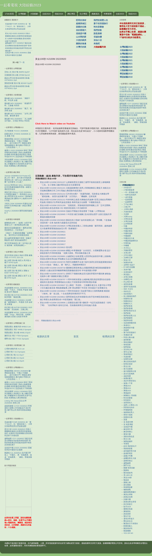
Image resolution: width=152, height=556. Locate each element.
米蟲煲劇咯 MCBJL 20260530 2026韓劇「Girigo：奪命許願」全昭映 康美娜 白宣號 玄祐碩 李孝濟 (18, 315)
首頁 (76, 336)
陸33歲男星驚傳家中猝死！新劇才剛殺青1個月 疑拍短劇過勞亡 (17, 239)
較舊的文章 (109, 336)
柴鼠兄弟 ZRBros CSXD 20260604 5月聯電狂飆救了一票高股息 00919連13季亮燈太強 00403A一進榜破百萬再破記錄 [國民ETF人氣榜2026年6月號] (18, 196)
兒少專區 (83, 14)
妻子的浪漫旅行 (101, 23)
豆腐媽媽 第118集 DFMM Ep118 (17, 75)
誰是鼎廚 (98, 33)
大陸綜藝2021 (126, 64)
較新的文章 (43, 336)
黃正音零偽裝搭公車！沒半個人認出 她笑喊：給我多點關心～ (17, 244)
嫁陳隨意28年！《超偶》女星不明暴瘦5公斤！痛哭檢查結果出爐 (17, 224)
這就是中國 (81, 33)
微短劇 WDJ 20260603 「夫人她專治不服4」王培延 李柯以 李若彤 (18, 120)
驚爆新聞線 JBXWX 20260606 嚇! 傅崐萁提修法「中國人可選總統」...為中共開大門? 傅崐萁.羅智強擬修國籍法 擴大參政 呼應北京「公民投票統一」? (17, 143)
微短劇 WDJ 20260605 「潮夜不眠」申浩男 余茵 (17, 99)
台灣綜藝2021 (126, 60)
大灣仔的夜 (81, 47)
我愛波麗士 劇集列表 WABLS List (17, 327)
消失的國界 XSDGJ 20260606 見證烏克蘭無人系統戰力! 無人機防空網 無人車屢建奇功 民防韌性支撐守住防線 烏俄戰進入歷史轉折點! (18, 163)
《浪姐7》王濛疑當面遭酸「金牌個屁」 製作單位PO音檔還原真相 (18, 234)
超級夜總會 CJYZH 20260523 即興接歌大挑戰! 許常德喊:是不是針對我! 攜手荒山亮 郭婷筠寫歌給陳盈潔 (18, 409)
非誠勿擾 (98, 37)
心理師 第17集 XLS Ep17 (14, 355)
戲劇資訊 (95, 14)
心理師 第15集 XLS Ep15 (14, 361)
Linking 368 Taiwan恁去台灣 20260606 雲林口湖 (15, 402)
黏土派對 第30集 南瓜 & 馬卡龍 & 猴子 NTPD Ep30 (17, 261)
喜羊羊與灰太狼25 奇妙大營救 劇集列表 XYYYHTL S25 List (18, 256)
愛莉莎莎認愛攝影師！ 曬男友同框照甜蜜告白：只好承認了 (18, 229)
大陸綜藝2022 (126, 57)
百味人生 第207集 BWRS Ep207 (17, 72)
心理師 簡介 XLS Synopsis (14, 352)
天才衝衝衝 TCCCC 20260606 (16, 131)
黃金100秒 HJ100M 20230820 (52, 235)
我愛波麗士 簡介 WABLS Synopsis (17, 330)
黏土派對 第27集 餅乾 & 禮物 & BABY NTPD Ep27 (16, 272)
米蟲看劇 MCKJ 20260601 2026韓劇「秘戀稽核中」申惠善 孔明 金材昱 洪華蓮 (18, 302)
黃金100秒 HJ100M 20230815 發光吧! (56, 247)
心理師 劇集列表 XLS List (14, 349)
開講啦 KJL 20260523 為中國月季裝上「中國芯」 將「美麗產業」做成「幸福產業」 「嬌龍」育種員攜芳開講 (18, 456)
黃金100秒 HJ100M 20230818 (52, 241)
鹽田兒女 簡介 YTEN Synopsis (16, 336)
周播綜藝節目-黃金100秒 (51, 321)
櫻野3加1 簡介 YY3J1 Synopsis (16, 339)
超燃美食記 (81, 23)
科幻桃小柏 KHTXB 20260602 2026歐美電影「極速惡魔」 (18, 296)
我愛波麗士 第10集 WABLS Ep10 (17, 333)
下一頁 (22, 62)
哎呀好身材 (81, 20)
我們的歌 (98, 30)
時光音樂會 (99, 27)
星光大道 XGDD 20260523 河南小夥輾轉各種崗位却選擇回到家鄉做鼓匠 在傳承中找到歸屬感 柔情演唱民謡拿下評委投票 (18, 432)
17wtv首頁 (9, 14)
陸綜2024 (59, 14)
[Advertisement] (56, 34)
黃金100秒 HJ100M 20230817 (52, 244)
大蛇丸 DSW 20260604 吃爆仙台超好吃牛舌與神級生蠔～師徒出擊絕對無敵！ (18, 206)
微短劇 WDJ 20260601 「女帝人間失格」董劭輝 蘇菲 (18, 115)
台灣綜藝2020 (126, 67)
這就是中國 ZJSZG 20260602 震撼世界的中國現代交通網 (18, 449)
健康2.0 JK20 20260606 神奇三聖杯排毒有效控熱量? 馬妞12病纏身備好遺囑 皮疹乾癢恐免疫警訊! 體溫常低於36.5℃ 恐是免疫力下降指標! (18, 153)
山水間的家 (81, 37)
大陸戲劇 (34, 14)
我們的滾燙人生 (101, 20)
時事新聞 (108, 14)
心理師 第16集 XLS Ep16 (14, 358)
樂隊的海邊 (81, 43)
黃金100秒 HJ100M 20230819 (52, 238)
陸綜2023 (132, 14)
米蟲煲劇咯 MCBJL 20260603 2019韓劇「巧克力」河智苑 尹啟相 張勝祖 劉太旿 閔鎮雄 (18, 290)
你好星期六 (81, 30)
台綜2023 (120, 14)
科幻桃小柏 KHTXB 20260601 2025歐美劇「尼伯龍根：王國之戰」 (18, 308)
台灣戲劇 (22, 14)
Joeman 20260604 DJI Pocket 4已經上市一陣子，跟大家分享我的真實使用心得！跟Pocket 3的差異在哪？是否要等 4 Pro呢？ (17, 179)
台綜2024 (46, 14)
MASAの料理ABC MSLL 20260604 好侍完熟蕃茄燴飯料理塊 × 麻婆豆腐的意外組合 (17, 187)
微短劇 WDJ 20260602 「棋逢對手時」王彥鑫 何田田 (18, 104)
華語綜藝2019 (126, 74)
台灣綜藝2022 (126, 54)
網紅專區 (71, 14)
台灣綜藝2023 (126, 47)
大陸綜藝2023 (126, 50)
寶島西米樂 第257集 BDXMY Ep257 (18, 83)
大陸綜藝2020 (126, 70)
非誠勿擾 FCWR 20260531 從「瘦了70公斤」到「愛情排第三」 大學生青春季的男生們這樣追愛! (18, 424)
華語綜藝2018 (126, 77)
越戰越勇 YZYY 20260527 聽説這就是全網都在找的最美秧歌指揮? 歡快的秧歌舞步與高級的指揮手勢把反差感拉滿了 (18, 442)
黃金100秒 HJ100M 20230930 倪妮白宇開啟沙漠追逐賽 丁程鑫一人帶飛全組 (72, 211)
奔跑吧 (97, 43)
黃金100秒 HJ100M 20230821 (52, 232)
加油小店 (98, 40)
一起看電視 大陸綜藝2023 (20, 5)
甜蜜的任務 (81, 27)
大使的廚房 (81, 40)
